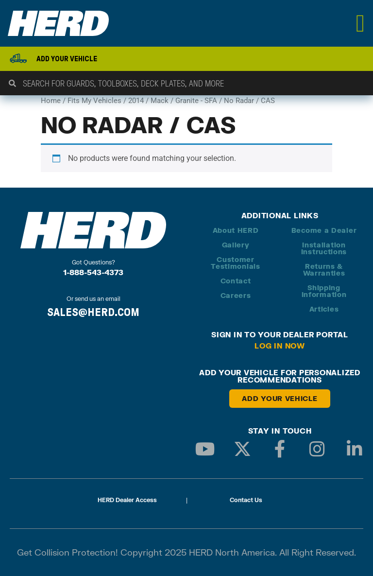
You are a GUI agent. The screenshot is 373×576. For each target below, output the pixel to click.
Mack (160, 100)
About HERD (236, 230)
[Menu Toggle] (360, 23)
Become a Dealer (324, 230)
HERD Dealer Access (127, 500)
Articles (324, 309)
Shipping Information (324, 290)
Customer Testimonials (235, 262)
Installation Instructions (324, 248)
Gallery (236, 245)
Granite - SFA (196, 100)
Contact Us (246, 500)
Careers (235, 295)
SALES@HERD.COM (93, 312)
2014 (136, 100)
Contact (235, 281)
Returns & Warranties (324, 269)
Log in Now (279, 345)
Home (51, 100)
